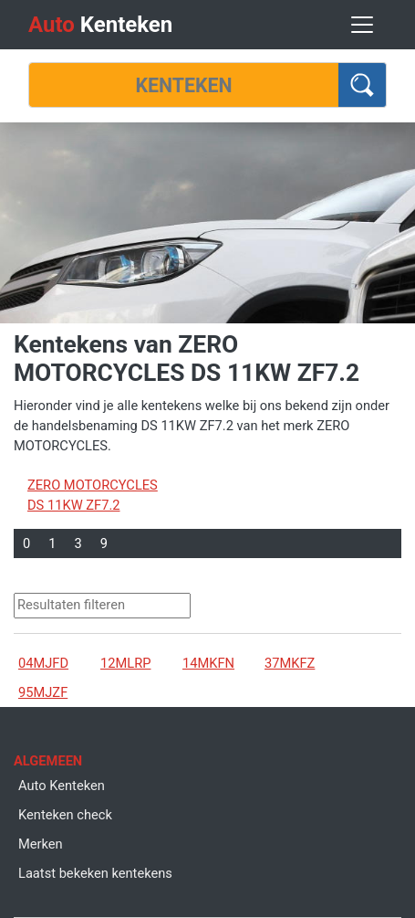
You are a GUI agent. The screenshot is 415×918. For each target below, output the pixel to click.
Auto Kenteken (61, 785)
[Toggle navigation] (362, 24)
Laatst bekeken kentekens (95, 873)
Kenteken (100, 24)
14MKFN (208, 663)
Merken (40, 844)
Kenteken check (65, 815)
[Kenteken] (183, 85)
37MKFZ (290, 663)
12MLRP (125, 663)
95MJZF (42, 692)
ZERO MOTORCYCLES (92, 485)
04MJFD (43, 663)
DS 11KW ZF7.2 (73, 505)
